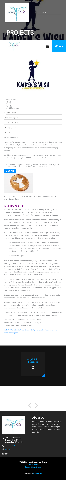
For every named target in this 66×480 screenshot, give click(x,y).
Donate (59, 46)
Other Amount (13, 109)
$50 (9, 105)
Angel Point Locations (33, 360)
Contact (8, 449)
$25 (9, 104)
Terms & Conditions (33, 467)
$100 (9, 107)
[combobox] (49, 12)
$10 (9, 102)
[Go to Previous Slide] (30, 405)
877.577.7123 (10, 446)
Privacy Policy (33, 464)
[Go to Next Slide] (36, 405)
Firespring (37, 473)
